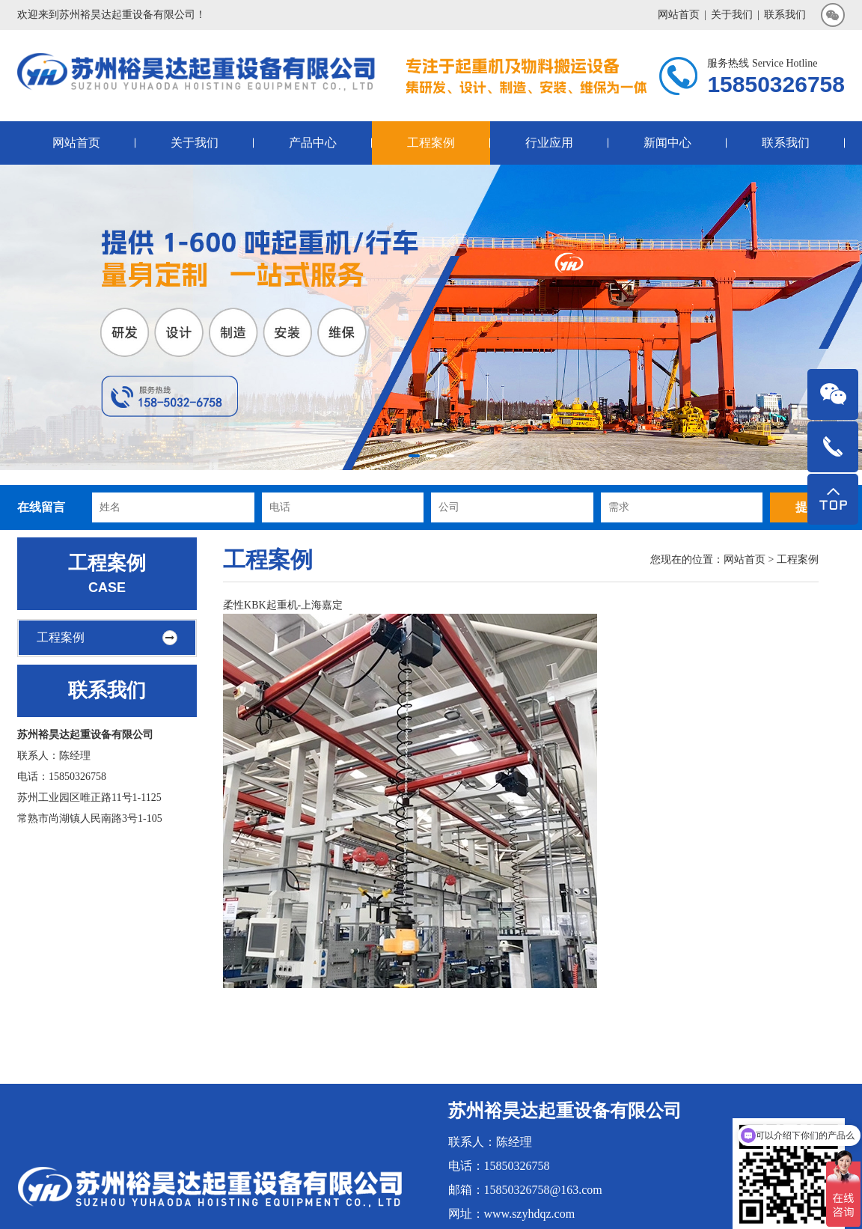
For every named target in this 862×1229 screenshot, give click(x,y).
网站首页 (679, 14)
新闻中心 (667, 142)
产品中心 (313, 142)
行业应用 (549, 142)
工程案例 (431, 142)
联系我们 (785, 14)
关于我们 (732, 14)
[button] (414, 455)
